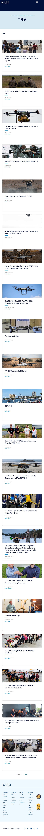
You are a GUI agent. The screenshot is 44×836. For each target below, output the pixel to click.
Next (26, 774)
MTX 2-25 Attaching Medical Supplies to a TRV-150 (21, 161)
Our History (13, 798)
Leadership (13, 800)
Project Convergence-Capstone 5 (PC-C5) (18, 196)
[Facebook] (24, 828)
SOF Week (8, 406)
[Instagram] (28, 828)
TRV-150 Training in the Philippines (16, 371)
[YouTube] (37, 828)
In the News (7, 66)
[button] (22, 33)
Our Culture (30, 810)
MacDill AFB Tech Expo (12, 616)
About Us (13, 797)
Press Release (8, 588)
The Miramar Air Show (12, 336)
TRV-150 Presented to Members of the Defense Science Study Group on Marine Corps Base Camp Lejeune (21, 58)
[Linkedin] (31, 828)
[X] (34, 828)
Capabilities (22, 797)
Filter (4, 33)
